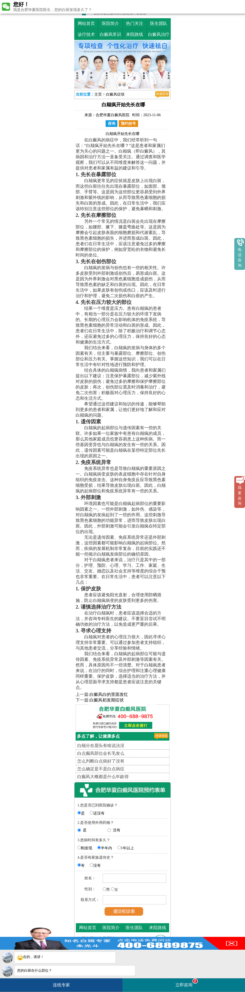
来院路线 (134, 34)
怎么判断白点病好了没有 (100, 761)
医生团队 (158, 23)
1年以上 (127, 848)
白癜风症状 (115, 94)
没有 (116, 830)
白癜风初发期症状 (107, 700)
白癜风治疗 (158, 34)
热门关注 (134, 23)
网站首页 (86, 23)
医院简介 (110, 23)
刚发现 (86, 848)
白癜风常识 (110, 34)
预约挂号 (128, 124)
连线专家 (61, 985)
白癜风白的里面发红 (109, 694)
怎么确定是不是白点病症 (100, 769)
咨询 (111, 124)
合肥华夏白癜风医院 (112, 115)
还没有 (99, 813)
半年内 (106, 848)
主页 (98, 94)
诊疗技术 (86, 34)
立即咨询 (186, 982)
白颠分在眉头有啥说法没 (100, 745)
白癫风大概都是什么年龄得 (103, 776)
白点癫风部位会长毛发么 (100, 753)
